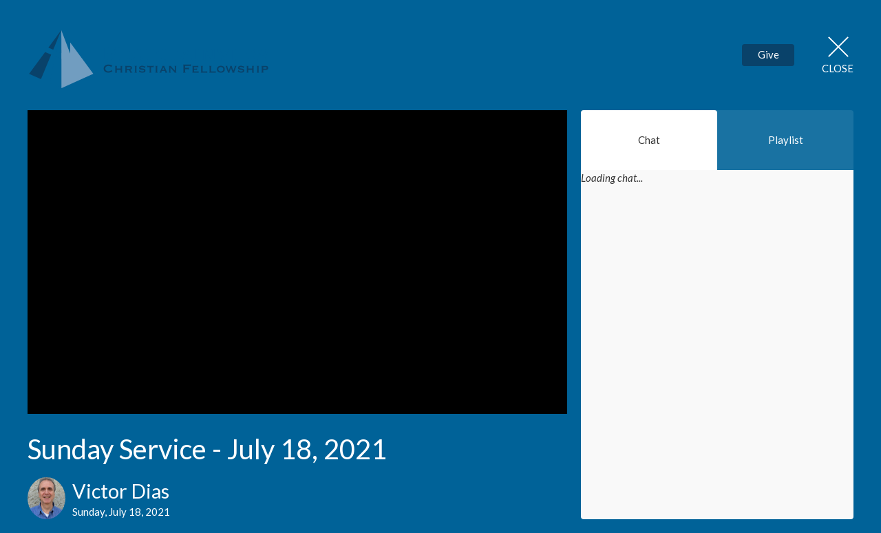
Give (768, 54)
